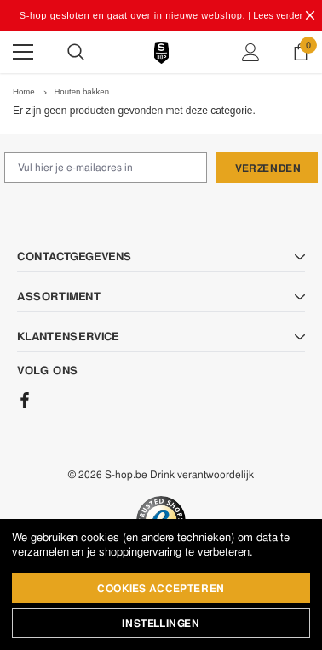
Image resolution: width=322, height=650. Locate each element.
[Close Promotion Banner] (310, 15)
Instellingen (160, 623)
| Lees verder (275, 15)
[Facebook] (24, 400)
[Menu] (23, 52)
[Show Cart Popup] (300, 52)
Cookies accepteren (161, 589)
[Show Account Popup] (251, 52)
